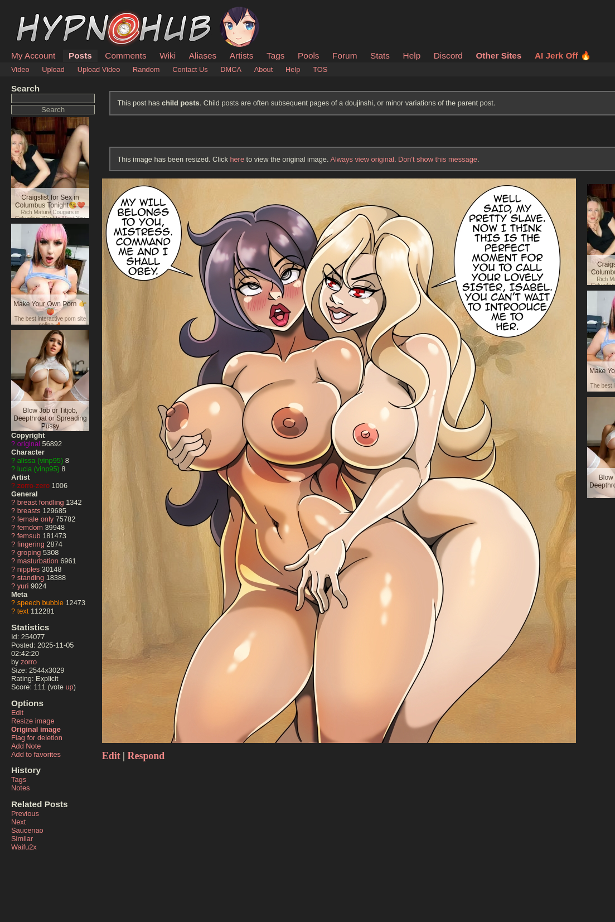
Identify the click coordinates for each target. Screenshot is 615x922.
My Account (33, 55)
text (23, 611)
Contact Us (189, 69)
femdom (30, 527)
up (69, 687)
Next (18, 822)
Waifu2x (24, 847)
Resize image (33, 721)
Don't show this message (437, 159)
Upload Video (99, 69)
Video (20, 69)
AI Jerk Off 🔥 (563, 55)
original (28, 444)
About (263, 69)
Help (412, 55)
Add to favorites (36, 754)
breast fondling (40, 502)
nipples (28, 569)
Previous (25, 813)
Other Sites (498, 55)
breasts (29, 510)
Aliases (203, 55)
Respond (146, 755)
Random (146, 69)
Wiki (167, 55)
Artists (242, 55)
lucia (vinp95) (38, 469)
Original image (36, 729)
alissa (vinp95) (40, 460)
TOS (320, 69)
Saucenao (27, 830)
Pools (308, 55)
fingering (31, 544)
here (237, 159)
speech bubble (40, 602)
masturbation (38, 561)
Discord (448, 55)
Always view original (362, 159)
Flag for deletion (36, 737)
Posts (80, 55)
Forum (344, 55)
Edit (17, 712)
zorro (29, 662)
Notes (20, 788)
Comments (125, 55)
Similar (22, 838)
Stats (380, 55)
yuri (23, 586)
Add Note (26, 746)
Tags (275, 55)
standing (30, 577)
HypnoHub (41, 13)
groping (29, 552)
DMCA (230, 69)
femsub (29, 536)
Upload (53, 69)
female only (35, 519)
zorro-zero (33, 485)
